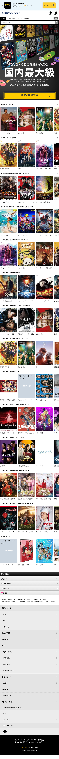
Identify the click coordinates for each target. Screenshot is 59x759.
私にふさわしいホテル (24, 565)
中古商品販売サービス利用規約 (38, 599)
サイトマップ (53, 601)
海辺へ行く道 (39, 565)
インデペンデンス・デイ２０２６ (27, 301)
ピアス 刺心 (22, 133)
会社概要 (4, 599)
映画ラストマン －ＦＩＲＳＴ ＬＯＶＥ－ (30, 202)
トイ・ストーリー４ (23, 235)
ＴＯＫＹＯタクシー (6, 133)
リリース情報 (29, 583)
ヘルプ (4, 683)
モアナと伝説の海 (5, 235)
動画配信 (5, 639)
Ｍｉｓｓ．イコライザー (43, 301)
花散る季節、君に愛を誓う (43, 499)
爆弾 (19, 168)
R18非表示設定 (8, 670)
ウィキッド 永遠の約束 (43, 202)
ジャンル (29, 578)
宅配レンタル (8, 652)
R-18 (29, 593)
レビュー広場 (6, 695)
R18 (56, 18)
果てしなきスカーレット (7, 433)
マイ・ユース (39, 466)
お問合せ (5, 689)
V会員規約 (10, 599)
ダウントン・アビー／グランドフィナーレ (30, 532)
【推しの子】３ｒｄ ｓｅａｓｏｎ (46, 433)
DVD (4, 18)
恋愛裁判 (56, 367)
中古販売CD (26, 18)
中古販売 (6, 664)
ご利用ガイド (6, 677)
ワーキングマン (4, 202)
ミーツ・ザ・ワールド (6, 565)
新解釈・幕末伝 (4, 168)
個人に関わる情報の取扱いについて (10, 601)
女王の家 (2, 466)
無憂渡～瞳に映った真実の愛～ (27, 499)
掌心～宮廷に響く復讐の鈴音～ (9, 499)
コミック (16, 18)
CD (10, 18)
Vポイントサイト (8, 702)
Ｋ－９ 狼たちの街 (6, 301)
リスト (50, 14)
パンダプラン (22, 268)
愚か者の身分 (39, 133)
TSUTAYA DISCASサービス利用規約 (22, 599)
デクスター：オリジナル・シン (45, 532)
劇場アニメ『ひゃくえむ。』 (26, 433)
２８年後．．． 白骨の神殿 (44, 268)
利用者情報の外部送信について (41, 601)
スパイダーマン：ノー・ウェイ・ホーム (47, 235)
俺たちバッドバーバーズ (25, 400)
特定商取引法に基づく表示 (26, 601)
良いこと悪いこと (41, 400)
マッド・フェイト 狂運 (7, 334)
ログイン (56, 14)
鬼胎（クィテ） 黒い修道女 (26, 334)
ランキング (29, 588)
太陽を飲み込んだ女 (23, 466)
